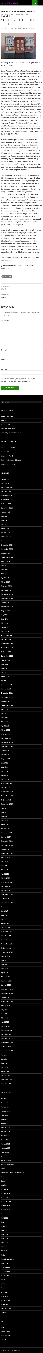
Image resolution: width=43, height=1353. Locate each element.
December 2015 (7, 989)
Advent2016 (5, 1123)
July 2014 (4, 1059)
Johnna (18, 28)
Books (3, 1169)
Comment (5, 320)
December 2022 (7, 644)
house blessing (6, 1201)
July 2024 (4, 565)
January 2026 (6, 491)
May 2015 (4, 1018)
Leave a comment (28, 28)
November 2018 (7, 845)
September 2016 (7, 952)
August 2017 (5, 907)
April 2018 (5, 874)
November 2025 (7, 500)
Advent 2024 (5, 1103)
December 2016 (7, 940)
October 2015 (6, 997)
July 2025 (4, 516)
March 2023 (5, 631)
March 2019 (5, 829)
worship (4, 1312)
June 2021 (4, 718)
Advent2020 (5, 1140)
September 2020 (7, 755)
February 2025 (6, 537)
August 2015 (5, 1005)
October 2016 (6, 948)
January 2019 (6, 837)
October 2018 (6, 849)
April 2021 (5, 726)
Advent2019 (5, 12)
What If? (4, 420)
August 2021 (5, 709)
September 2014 (7, 1051)
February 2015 (6, 1030)
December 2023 (7, 594)
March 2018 (5, 878)
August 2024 (5, 561)
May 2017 (4, 919)
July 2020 (4, 763)
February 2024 (6, 586)
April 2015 (5, 1022)
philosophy (5, 1275)
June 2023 (4, 619)
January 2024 (6, 590)
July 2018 (4, 862)
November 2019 (7, 796)
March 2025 (5, 533)
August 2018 (5, 857)
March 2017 (5, 927)
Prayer (3, 1288)
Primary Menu (40, 2)
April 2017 (5, 923)
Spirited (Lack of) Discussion (11, 433)
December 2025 (7, 496)
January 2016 (6, 985)
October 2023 (6, 602)
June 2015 (4, 1014)
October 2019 (6, 800)
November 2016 (7, 944)
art (2, 1156)
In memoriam (6, 1210)
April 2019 (5, 825)
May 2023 (4, 623)
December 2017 (7, 890)
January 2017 (6, 936)
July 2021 (4, 713)
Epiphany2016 (6, 1193)
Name (4, 350)
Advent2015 (5, 1119)
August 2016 (5, 956)
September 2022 (7, 656)
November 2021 (7, 697)
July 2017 (4, 911)
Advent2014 (5, 1115)
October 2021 (6, 701)
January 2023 (6, 639)
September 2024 (7, 557)
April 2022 (5, 676)
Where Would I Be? (8, 429)
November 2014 (7, 1043)
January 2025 (6, 541)
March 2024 (5, 582)
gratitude (4, 1197)
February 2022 (6, 685)
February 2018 (6, 882)
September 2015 (7, 1001)
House (21, 295)
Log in (3, 1327)
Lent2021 (4, 1234)
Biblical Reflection (18, 12)
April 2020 (5, 775)
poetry (3, 1284)
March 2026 (5, 483)
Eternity (12, 448)
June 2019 (4, 816)
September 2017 (7, 903)
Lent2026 (4, 1243)
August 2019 (5, 808)
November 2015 (7, 993)
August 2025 (5, 512)
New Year (4, 1263)
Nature (3, 1255)
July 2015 (4, 1010)
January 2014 (6, 1084)
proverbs (4, 1292)
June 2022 (4, 668)
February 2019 (6, 833)
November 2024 (7, 549)
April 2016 (5, 973)
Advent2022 (5, 1148)
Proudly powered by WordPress (10, 1350)
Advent (3, 1099)
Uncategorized (6, 1308)
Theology (4, 1304)
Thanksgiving (5, 1300)
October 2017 (6, 899)
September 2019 (7, 804)
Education (4, 1181)
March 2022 (5, 681)
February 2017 (6, 931)
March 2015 (5, 1026)
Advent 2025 (5, 1107)
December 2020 (7, 742)
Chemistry (12, 464)
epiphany (4, 1185)
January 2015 (6, 1034)
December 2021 (7, 693)
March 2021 (5, 730)
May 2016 (4, 968)
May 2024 (4, 574)
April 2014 (5, 1071)
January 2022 (6, 689)
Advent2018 (5, 1132)
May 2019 (4, 820)
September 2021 (7, 705)
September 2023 (7, 607)
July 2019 (4, 812)
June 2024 (4, 570)
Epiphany (4, 1189)
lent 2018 (4, 1218)
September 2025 (7, 508)
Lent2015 (4, 1226)
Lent (2, 1214)
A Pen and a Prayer (9, 2)
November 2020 (7, 746)
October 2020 (6, 751)
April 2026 (5, 479)
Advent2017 (5, 1127)
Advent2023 (5, 1152)
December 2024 (7, 545)
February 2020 (6, 783)
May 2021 (4, 722)
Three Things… (6, 424)
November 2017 (7, 894)
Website (4, 369)
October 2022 (6, 652)
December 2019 (7, 792)
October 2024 (6, 553)
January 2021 (6, 738)
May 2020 (4, 771)
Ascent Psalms (6, 1160)
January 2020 (6, 788)
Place (3, 1280)
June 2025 (4, 520)
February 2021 (6, 734)
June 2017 (4, 915)
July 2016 (4, 960)
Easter (3, 1177)
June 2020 (4, 767)
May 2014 (4, 1067)
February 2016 (6, 981)
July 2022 (4, 664)
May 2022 (4, 672)
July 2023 (4, 615)
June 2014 (4, 1063)
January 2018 (6, 886)
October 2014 (6, 1047)
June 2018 (4, 866)
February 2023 (6, 635)
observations (5, 1271)
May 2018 (4, 870)
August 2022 (5, 660)
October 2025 (6, 504)
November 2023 (7, 598)
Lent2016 (4, 1230)
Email (4, 359)
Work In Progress (7, 416)
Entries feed (5, 1332)
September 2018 (7, 853)
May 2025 (4, 524)
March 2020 (5, 779)
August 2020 (5, 759)
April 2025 (5, 528)
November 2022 (7, 648)
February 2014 (6, 1080)
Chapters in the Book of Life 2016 (13, 1173)
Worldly (21, 287)
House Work (5, 1206)
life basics (4, 1247)
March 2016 (5, 977)
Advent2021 (5, 1144)
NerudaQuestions (7, 1259)
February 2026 (6, 487)
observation (5, 1267)
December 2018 (7, 841)
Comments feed (6, 1336)
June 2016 (4, 964)
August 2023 (5, 611)
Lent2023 (4, 1238)
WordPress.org (6, 1340)
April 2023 (5, 627)
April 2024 (5, 578)
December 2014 (7, 1038)
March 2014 (5, 1075)
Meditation (30, 12)
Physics (11, 456)
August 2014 (5, 1055)
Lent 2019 (4, 1222)
